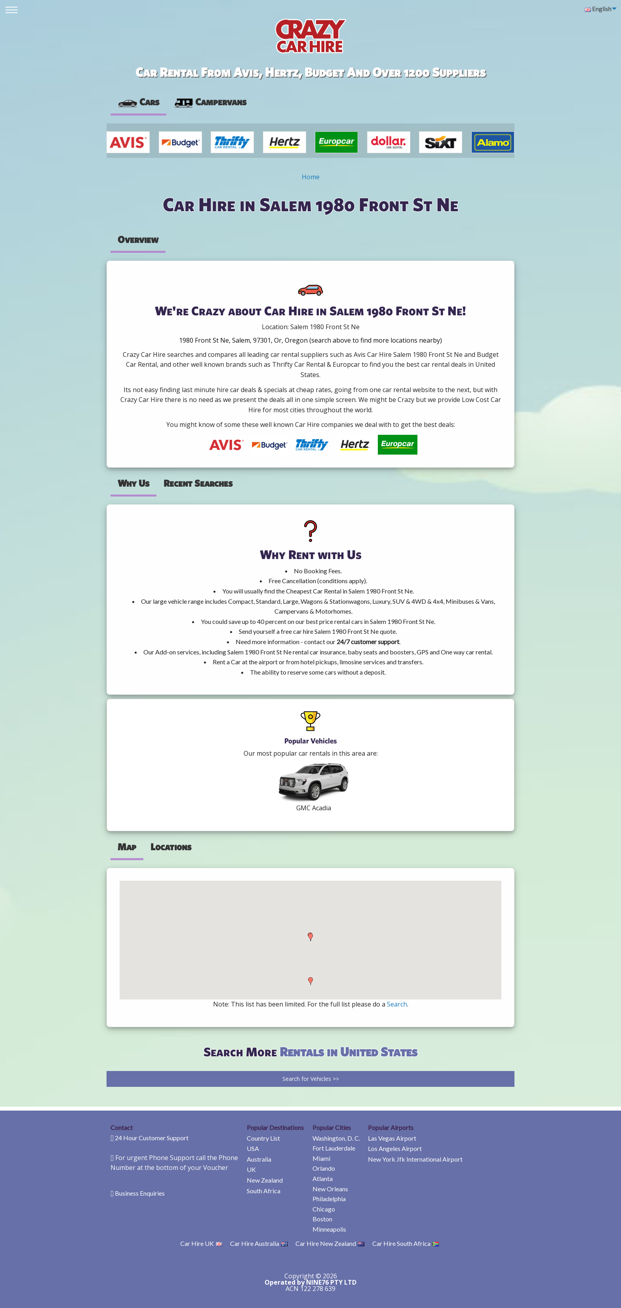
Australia (259, 1159)
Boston (322, 1219)
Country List (263, 1138)
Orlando (323, 1168)
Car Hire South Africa (405, 1243)
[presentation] (209, 102)
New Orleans (330, 1188)
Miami (321, 1158)
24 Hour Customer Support (152, 1137)
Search (397, 1004)
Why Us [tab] (133, 483)
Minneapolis (329, 1229)
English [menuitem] (598, 8)
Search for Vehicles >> (310, 1078)
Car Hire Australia (259, 1243)
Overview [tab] (138, 239)
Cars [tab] (138, 101)
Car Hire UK (201, 1243)
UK (251, 1169)
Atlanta (322, 1178)
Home (311, 177)
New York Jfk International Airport (415, 1159)
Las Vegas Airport (392, 1138)
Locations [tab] (170, 846)
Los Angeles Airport (395, 1148)
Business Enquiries (140, 1193)
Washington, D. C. (336, 1138)
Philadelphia (329, 1198)
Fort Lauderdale (333, 1148)
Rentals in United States (348, 1051)
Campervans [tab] (209, 101)
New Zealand (265, 1180)
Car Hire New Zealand (329, 1243)
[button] (310, 981)
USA (253, 1148)
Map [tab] (127, 846)
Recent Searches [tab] (198, 483)
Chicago (323, 1209)
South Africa (263, 1190)
